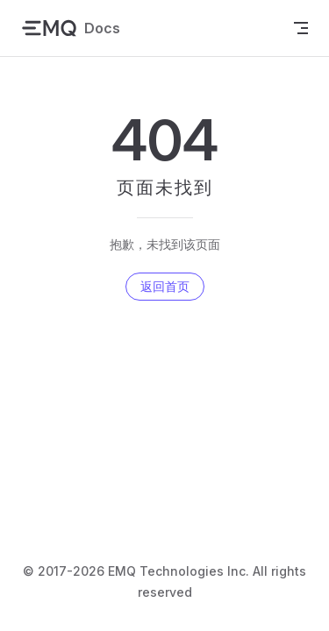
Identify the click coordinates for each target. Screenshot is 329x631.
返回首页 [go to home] (165, 286)
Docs (70, 28)
